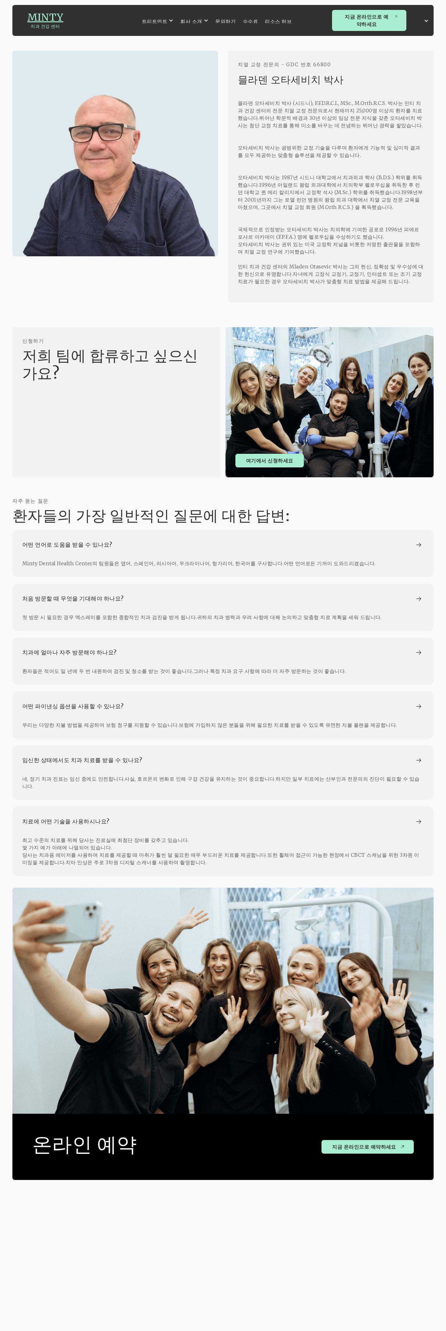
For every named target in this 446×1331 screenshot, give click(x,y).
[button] (158, 20)
